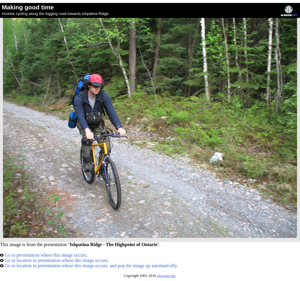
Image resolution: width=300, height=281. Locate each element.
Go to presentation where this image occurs (43, 255)
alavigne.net (166, 276)
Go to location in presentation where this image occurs (53, 260)
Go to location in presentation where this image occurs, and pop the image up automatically (88, 265)
